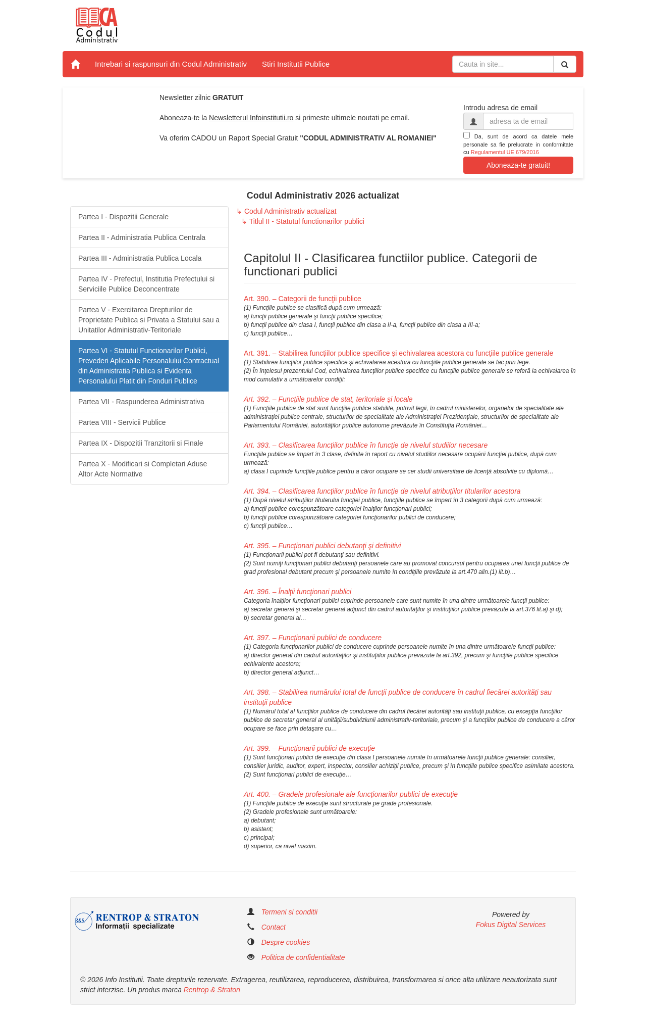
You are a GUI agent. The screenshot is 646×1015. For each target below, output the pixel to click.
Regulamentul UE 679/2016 (505, 152)
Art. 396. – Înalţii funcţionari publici (297, 592)
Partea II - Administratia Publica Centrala (141, 237)
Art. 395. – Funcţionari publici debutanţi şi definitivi (322, 546)
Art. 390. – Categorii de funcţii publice (302, 299)
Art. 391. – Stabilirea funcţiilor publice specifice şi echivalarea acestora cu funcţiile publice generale (398, 353)
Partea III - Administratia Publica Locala (139, 258)
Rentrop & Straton (212, 990)
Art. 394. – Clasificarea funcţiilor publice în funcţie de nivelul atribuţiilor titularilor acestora (382, 491)
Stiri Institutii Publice (296, 64)
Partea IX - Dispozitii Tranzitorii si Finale (140, 443)
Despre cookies (285, 942)
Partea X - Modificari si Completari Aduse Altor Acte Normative (142, 469)
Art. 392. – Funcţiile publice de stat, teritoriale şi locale (328, 399)
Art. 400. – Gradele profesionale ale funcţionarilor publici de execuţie (351, 794)
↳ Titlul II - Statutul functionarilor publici (302, 221)
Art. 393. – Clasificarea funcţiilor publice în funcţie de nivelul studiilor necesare (366, 445)
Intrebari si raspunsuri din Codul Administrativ (171, 64)
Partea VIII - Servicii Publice (122, 422)
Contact (273, 927)
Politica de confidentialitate (303, 957)
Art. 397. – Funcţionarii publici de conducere (313, 638)
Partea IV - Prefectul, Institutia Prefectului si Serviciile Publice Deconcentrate (146, 284)
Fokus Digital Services (511, 925)
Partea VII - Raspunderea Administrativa (141, 402)
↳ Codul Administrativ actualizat (286, 211)
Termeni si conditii (289, 912)
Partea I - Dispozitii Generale (123, 217)
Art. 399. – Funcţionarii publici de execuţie (309, 748)
